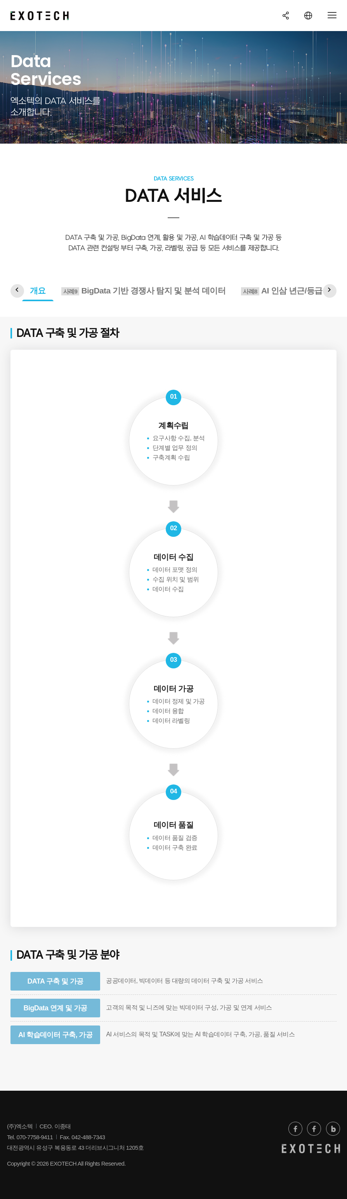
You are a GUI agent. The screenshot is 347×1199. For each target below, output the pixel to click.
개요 (38, 290)
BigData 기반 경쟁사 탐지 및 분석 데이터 (143, 290)
